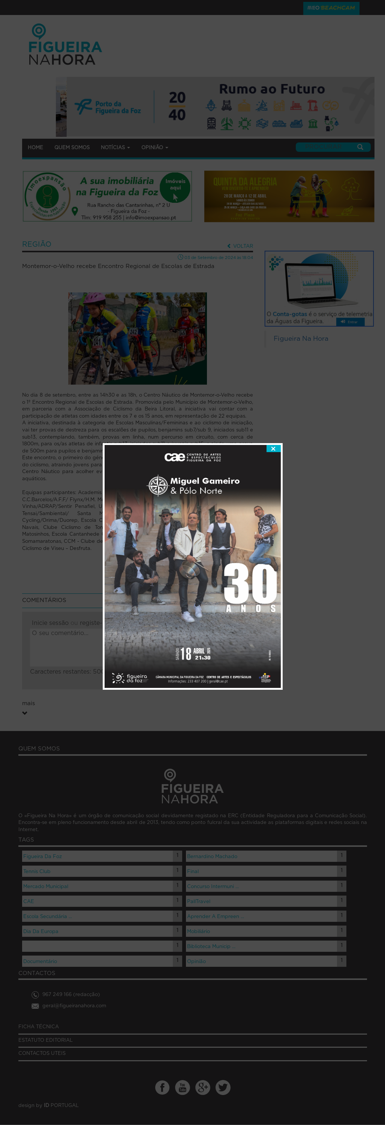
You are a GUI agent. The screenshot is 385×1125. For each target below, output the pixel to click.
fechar (274, 401)
